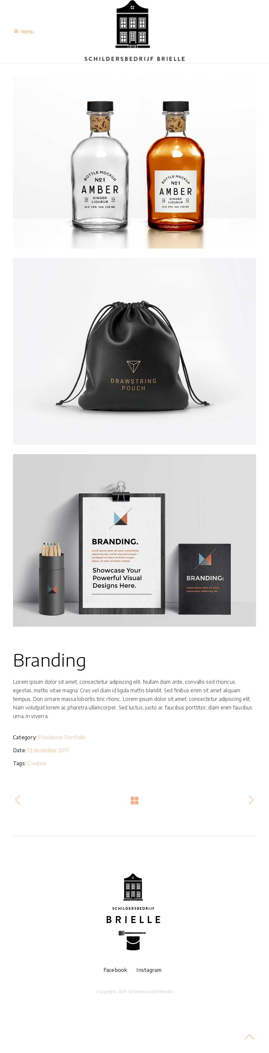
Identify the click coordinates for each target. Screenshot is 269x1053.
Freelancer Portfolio (61, 737)
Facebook (117, 970)
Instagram (148, 970)
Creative (37, 763)
